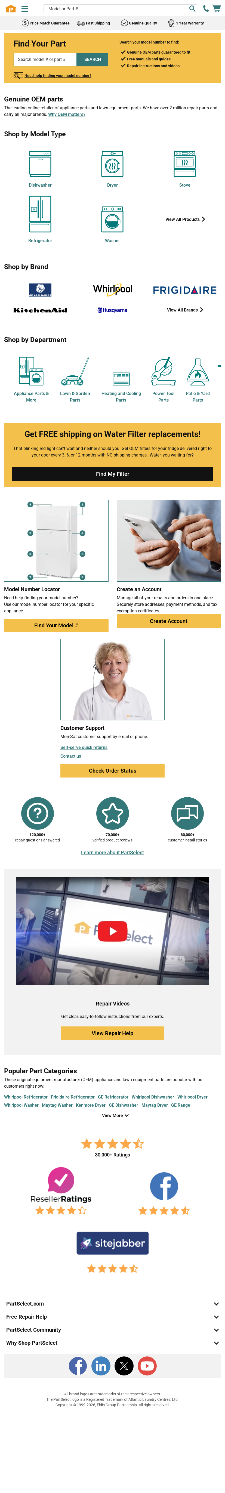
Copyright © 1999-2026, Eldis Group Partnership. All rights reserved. (113, 1405)
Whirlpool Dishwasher (153, 1097)
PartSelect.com (25, 1303)
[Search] (192, 9)
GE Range (180, 1105)
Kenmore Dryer (91, 1105)
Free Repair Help (26, 1316)
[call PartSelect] (206, 8)
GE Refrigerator (113, 1097)
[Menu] (24, 9)
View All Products (183, 219)
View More (112, 1115)
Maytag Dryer (154, 1105)
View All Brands (183, 310)
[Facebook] (77, 1365)
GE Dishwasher (123, 1105)
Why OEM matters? (66, 114)
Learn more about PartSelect (112, 852)
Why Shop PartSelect (31, 1343)
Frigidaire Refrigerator (73, 1097)
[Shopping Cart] (216, 8)
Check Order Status (112, 770)
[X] (124, 1365)
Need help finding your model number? (57, 75)
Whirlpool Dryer (192, 1097)
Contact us (70, 756)
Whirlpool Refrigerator (26, 1097)
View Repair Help (112, 1033)
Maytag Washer (57, 1105)
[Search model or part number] (120, 8)
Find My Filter (112, 474)
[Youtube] (147, 1365)
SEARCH (92, 59)
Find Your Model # (56, 625)
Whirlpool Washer (21, 1105)
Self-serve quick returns (83, 747)
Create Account (168, 621)
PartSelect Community (33, 1330)
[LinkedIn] (100, 1365)
